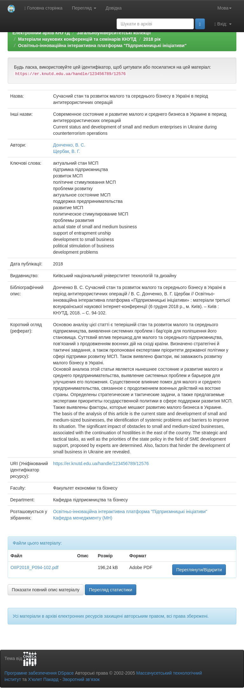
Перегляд (84, 7)
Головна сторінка (43, 8)
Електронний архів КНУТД (41, 32)
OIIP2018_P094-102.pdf (34, 567)
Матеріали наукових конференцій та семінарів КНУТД (77, 39)
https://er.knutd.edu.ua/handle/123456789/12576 (101, 463)
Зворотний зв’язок (80, 679)
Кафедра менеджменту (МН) (82, 517)
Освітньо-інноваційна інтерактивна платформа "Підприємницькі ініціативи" (102, 45)
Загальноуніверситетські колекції (114, 32)
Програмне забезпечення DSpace (39, 673)
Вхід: (223, 24)
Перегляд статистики (110, 589)
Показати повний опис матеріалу (45, 589)
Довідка (114, 7)
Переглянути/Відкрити (199, 569)
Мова (224, 7)
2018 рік (151, 39)
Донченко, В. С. (69, 145)
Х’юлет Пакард (43, 679)
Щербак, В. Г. (66, 151)
